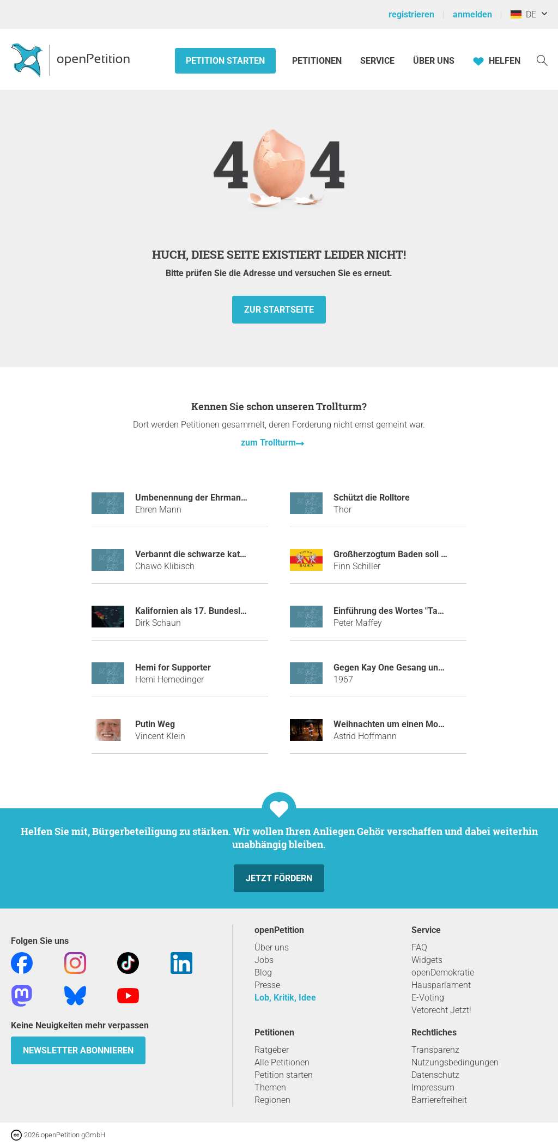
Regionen (272, 1100)
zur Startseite (279, 309)
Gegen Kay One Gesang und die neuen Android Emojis (439, 667)
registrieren (411, 14)
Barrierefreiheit (439, 1100)
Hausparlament (441, 985)
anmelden (472, 14)
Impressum (432, 1087)
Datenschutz (435, 1075)
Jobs (264, 960)
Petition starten (225, 61)
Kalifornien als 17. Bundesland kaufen (210, 611)
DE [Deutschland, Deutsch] (523, 14)
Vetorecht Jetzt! (441, 1010)
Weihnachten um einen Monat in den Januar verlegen (438, 724)
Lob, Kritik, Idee (285, 997)
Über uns (271, 947)
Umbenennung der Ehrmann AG (197, 497)
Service (377, 61)
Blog (263, 972)
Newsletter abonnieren (78, 1050)
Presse (267, 985)
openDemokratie (442, 972)
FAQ (419, 947)
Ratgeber (271, 1050)
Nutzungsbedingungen (455, 1062)
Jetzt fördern (279, 878)
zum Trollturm (268, 442)
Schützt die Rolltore (371, 497)
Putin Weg (155, 724)
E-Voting (427, 997)
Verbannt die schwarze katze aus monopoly (220, 554)
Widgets (426, 960)
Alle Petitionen (282, 1062)
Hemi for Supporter (173, 667)
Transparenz (435, 1050)
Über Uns (433, 61)
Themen (270, 1087)
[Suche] (542, 59)
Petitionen (318, 61)
